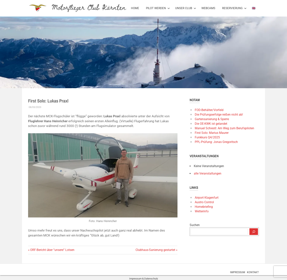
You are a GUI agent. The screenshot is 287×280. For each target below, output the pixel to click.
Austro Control (204, 202)
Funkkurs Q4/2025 (207, 137)
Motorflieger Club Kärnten (87, 7)
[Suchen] (253, 231)
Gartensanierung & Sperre (212, 119)
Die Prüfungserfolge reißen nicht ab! (219, 114)
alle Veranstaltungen (207, 173)
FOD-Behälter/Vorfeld (209, 110)
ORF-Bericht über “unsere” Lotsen (52, 250)
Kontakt (251, 271)
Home (135, 8)
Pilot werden (158, 8)
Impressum (232, 271)
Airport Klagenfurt (206, 197)
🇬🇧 (253, 8)
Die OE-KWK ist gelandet (211, 123)
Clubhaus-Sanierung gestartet (155, 250)
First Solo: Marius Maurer (212, 133)
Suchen (195, 225)
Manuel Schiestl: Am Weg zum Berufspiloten (224, 128)
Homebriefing (204, 207)
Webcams (208, 8)
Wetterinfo (202, 211)
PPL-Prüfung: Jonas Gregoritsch (216, 142)
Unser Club (185, 8)
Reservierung (234, 8)
